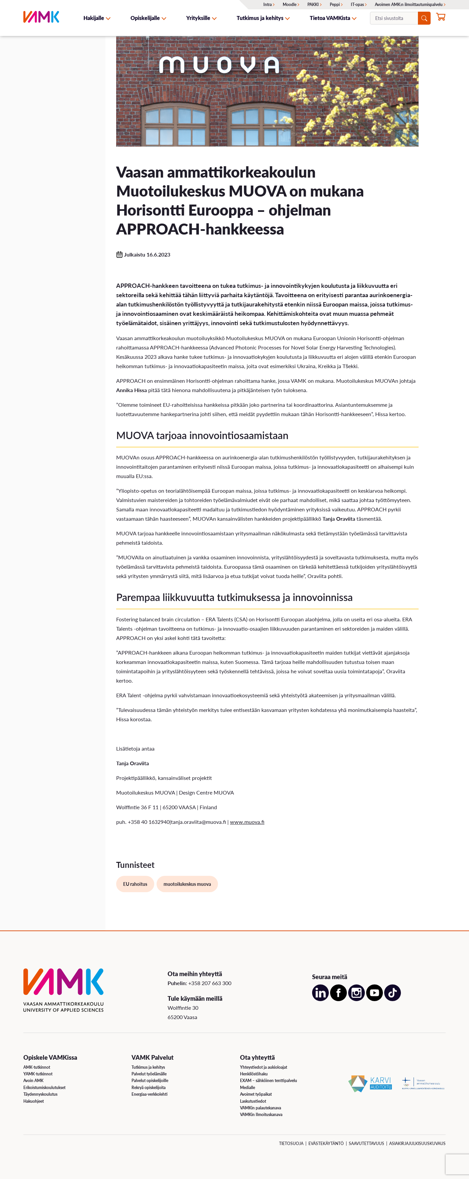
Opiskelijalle (145, 18)
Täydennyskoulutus (40, 1094)
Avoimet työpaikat (256, 1094)
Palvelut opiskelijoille (150, 1080)
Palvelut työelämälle (149, 1074)
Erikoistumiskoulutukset (44, 1087)
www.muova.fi (247, 822)
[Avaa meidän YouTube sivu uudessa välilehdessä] (374, 999)
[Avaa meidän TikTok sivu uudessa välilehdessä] (392, 999)
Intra (267, 4)
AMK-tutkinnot (36, 1067)
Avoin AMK (33, 1080)
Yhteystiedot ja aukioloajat (263, 1067)
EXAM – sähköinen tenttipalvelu (268, 1080)
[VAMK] (41, 18)
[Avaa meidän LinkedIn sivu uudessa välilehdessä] (320, 999)
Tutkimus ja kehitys (260, 18)
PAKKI (313, 4)
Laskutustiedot (253, 1101)
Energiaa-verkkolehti (150, 1094)
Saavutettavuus (366, 1143)
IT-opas (357, 4)
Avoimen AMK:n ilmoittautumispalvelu (409, 4)
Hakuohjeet (33, 1101)
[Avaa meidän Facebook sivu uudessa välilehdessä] (338, 999)
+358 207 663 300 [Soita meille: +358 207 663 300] (209, 983)
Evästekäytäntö (326, 1143)
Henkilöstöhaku (254, 1074)
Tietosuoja (291, 1143)
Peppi (335, 4)
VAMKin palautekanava (260, 1108)
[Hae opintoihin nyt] (441, 18)
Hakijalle (93, 18)
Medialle (247, 1087)
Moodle (289, 4)
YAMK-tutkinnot (37, 1074)
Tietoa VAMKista (330, 18)
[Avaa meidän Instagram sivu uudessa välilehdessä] (356, 999)
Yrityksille (198, 18)
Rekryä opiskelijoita (149, 1087)
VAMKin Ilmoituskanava (261, 1114)
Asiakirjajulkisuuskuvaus (417, 1143)
